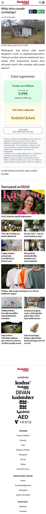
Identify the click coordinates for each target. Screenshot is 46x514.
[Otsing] (40, 2)
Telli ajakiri (23, 490)
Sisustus (23, 440)
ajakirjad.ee (22, 160)
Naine (23, 464)
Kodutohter (32, 143)
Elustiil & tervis (23, 469)
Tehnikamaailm (9, 145)
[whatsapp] (39, 12)
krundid (4, 174)
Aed (38, 145)
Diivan (25, 143)
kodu (21, 170)
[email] (43, 12)
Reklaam (23, 506)
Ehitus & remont (23, 450)
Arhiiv (23, 480)
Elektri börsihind (23, 495)
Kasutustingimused (23, 485)
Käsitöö (33, 145)
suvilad (33, 170)
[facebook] (31, 12)
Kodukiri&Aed (16, 143)
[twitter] (35, 12)
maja (27, 170)
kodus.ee (37, 139)
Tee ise (23, 459)
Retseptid (23, 454)
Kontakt (23, 511)
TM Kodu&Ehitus (22, 145)
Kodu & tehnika (23, 435)
